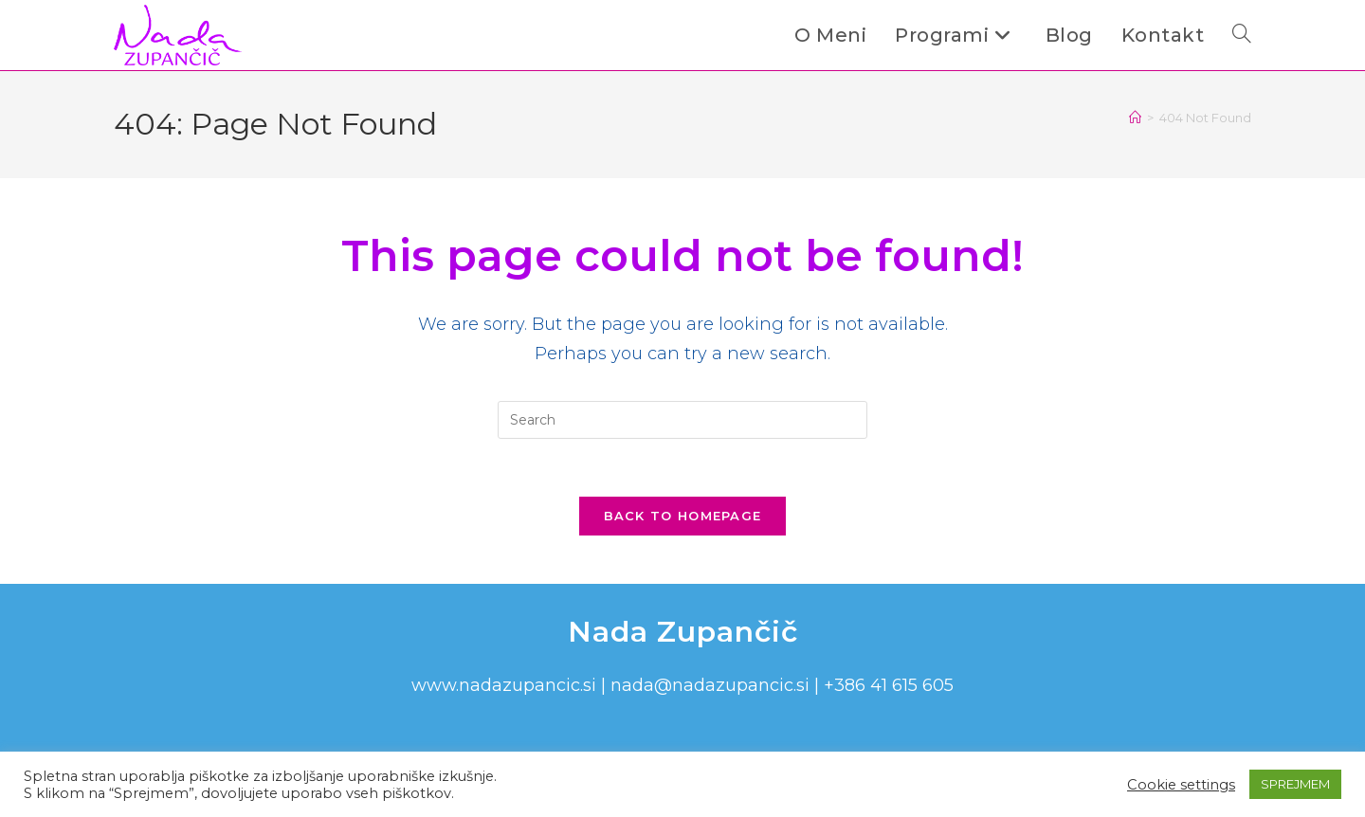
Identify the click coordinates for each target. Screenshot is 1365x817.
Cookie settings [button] (1181, 784)
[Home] (1135, 117)
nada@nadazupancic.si (710, 685)
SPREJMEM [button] (1295, 783)
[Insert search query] (682, 420)
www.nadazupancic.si (503, 685)
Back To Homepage (683, 515)
